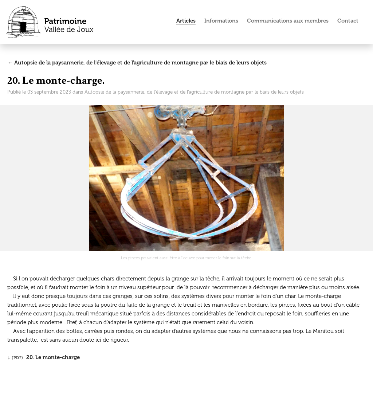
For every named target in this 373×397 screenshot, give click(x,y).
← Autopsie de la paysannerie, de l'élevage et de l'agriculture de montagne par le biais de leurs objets (137, 62)
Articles (186, 20)
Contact (347, 20)
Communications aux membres (288, 20)
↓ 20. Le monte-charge (43, 357)
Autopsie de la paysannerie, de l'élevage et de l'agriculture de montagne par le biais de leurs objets (194, 92)
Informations (221, 20)
